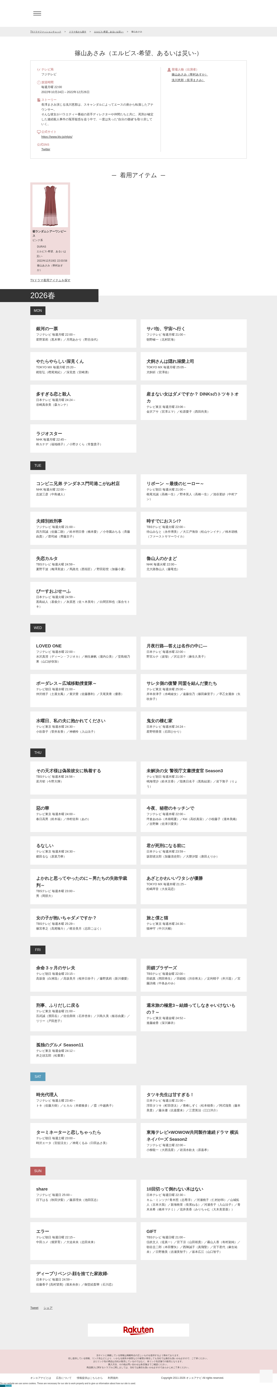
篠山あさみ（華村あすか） (190, 74)
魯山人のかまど (162, 558)
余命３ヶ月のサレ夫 (55, 967)
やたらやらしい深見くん (60, 361)
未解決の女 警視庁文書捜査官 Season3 (185, 770)
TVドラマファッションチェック (45, 32)
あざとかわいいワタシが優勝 (175, 878)
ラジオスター (49, 433)
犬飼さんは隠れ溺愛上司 (170, 361)
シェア (48, 1308)
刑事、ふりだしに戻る (57, 1005)
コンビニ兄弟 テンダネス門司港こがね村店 (78, 483)
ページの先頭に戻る (266, 1376)
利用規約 (113, 1377)
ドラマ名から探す (77, 32)
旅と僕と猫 (157, 918)
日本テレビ (43, 400)
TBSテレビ (154, 527)
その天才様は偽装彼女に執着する (68, 770)
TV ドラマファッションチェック (138, 13)
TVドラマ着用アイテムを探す (50, 280)
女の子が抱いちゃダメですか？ (66, 918)
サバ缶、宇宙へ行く (166, 328)
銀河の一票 (47, 328)
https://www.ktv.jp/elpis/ (56, 136)
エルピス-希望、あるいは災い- (109, 32)
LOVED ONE (49, 646)
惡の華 (42, 808)
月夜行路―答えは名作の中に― (177, 646)
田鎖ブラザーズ (162, 967)
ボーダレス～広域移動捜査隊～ (66, 683)
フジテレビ (43, 334)
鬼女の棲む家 (159, 720)
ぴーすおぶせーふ (53, 591)
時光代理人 (47, 1094)
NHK (39, 439)
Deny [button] (2, 1386)
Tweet (34, 1308)
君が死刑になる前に (166, 845)
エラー (42, 1231)
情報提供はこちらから (90, 1377)
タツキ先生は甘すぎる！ (170, 1094)
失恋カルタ (47, 558)
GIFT (151, 1231)
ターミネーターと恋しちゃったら (68, 1132)
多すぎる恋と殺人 (53, 394)
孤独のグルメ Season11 (60, 1045)
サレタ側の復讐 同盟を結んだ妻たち (182, 683)
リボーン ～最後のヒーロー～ (175, 483)
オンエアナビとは (40, 1377)
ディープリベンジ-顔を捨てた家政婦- (72, 1273)
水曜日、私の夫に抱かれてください (70, 720)
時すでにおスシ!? (164, 521)
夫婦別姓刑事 (49, 521)
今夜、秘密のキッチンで (170, 808)
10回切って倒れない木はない (175, 1189)
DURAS (41, 246)
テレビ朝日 (154, 489)
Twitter (45, 149)
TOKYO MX (44, 367)
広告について (64, 1377)
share (42, 1189)
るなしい (44, 845)
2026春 (42, 295)
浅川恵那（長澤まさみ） (188, 80)
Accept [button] (8, 1386)
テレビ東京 (154, 407)
